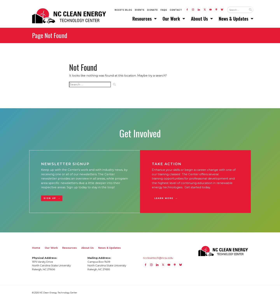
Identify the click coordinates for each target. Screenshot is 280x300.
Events (139, 10)
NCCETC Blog (123, 10)
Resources (142, 18)
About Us (200, 18)
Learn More (163, 198)
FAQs (164, 10)
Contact (176, 10)
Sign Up (50, 198)
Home (36, 247)
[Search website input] (237, 10)
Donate (152, 10)
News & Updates (234, 18)
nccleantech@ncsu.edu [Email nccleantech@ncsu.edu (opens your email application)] (158, 257)
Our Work (172, 18)
